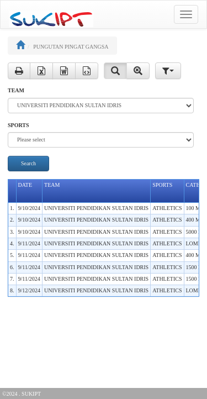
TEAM (16, 90)
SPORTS (18, 125)
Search (28, 163)
